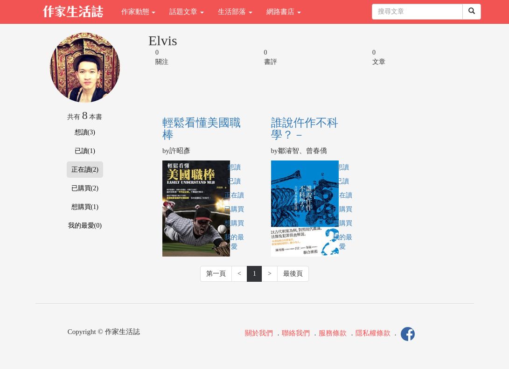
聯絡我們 (296, 333)
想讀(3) (85, 132)
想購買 (234, 223)
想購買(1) (84, 206)
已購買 (234, 209)
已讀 (234, 181)
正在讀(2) (84, 169)
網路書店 (283, 11)
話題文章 (186, 11)
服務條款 (333, 333)
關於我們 (259, 333)
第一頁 (216, 273)
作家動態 (138, 11)
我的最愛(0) (85, 225)
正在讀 (234, 195)
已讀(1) (85, 150)
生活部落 (235, 11)
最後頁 (293, 273)
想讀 (234, 167)
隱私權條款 (373, 333)
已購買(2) (84, 188)
